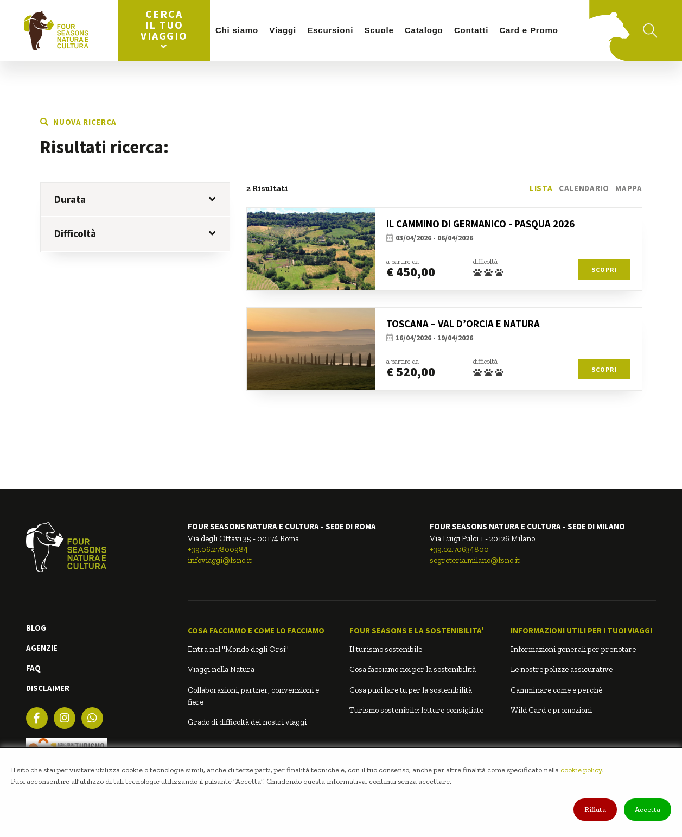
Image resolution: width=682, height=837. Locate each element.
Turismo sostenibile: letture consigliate (416, 710)
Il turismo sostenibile (385, 649)
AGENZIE (42, 648)
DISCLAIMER (47, 688)
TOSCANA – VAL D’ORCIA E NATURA (463, 324)
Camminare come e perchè (556, 690)
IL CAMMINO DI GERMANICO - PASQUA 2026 (480, 224)
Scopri (604, 269)
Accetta (647, 809)
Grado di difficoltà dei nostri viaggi (247, 722)
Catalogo (424, 30)
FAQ (33, 668)
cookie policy (581, 770)
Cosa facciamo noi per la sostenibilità (412, 669)
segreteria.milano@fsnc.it (475, 560)
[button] (260, 630)
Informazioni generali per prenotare (573, 649)
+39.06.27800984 (218, 549)
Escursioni (330, 30)
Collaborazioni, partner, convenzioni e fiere (253, 696)
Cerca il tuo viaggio (164, 29)
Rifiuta (595, 809)
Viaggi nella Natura (221, 669)
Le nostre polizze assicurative (562, 669)
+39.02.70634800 (459, 549)
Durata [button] (134, 199)
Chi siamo (236, 30)
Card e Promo (528, 30)
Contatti (471, 30)
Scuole (378, 30)
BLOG (36, 628)
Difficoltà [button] (134, 233)
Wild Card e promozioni (551, 710)
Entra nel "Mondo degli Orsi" (238, 649)
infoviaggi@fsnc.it (220, 560)
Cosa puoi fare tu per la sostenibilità (410, 690)
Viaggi (282, 30)
